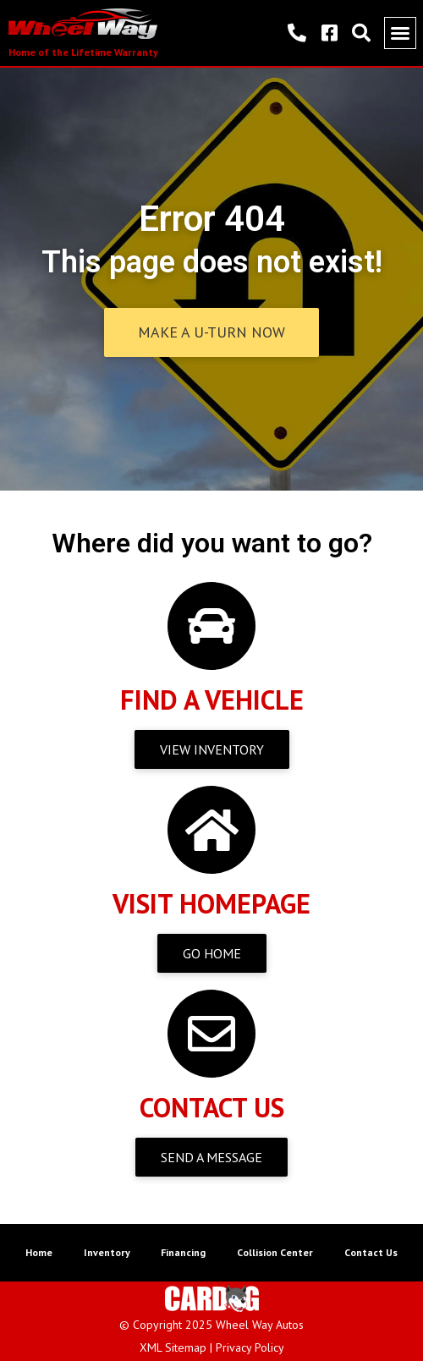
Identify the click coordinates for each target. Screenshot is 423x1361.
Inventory (107, 1252)
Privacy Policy (250, 1347)
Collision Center (275, 1252)
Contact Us (371, 1252)
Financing (183, 1252)
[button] (400, 33)
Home (38, 1252)
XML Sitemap (173, 1347)
